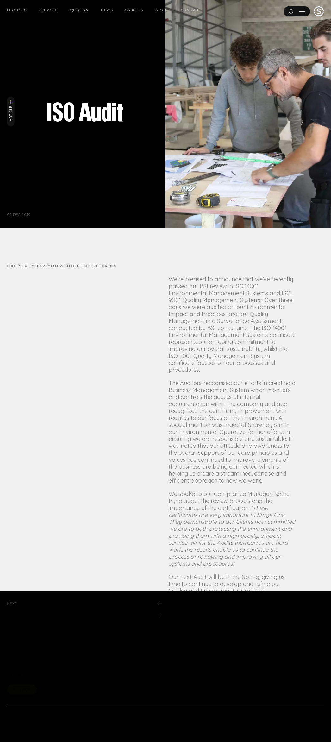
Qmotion (79, 9)
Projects (17, 9)
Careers (134, 9)
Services (48, 9)
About (161, 9)
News (107, 9)
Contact (190, 9)
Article (10, 110)
